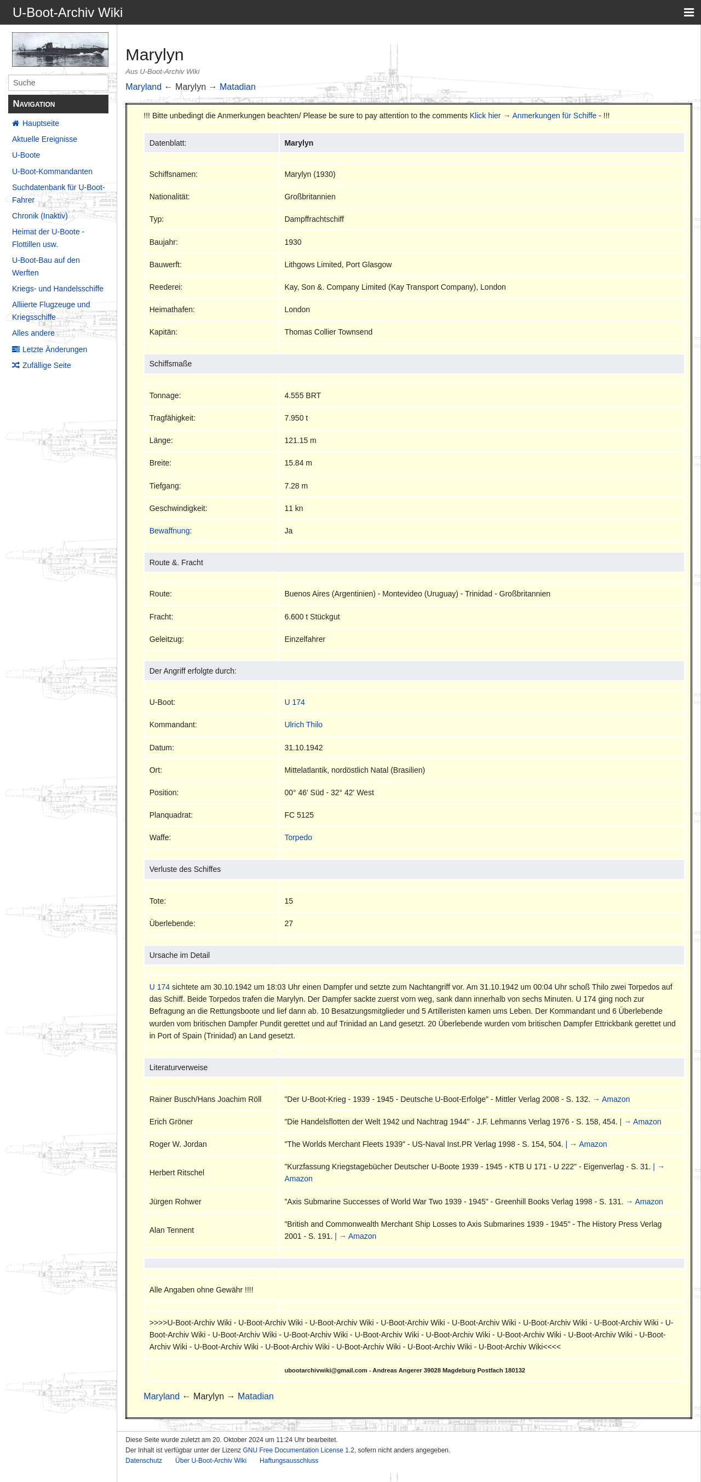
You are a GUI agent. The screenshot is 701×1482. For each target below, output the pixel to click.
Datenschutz (143, 1460)
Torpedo (298, 837)
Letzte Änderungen (54, 349)
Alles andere (33, 333)
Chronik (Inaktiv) (40, 215)
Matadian (238, 86)
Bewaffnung (170, 530)
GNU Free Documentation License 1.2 (298, 1450)
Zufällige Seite (46, 365)
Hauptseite (40, 123)
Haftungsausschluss (289, 1460)
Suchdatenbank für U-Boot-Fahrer (58, 193)
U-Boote (26, 155)
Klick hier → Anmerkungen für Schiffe (533, 115)
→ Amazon (611, 1099)
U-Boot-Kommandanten (52, 171)
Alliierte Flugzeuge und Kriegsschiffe (51, 310)
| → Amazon (640, 1121)
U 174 (294, 702)
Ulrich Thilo (303, 724)
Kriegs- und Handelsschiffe (58, 288)
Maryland (143, 86)
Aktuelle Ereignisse (44, 139)
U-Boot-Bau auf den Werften (46, 266)
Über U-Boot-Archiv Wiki (210, 1460)
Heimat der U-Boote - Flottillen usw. (48, 237)
